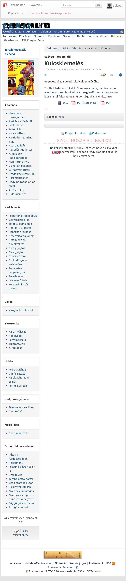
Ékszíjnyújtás (17, 248)
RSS (110, 563)
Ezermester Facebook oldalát (62, 92)
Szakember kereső (83, 31)
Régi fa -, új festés (20, 228)
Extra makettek (18, 433)
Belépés (118, 5)
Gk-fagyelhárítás (19, 170)
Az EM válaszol (18, 133)
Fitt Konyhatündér (33, 40)
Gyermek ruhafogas (21, 491)
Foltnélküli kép (18, 385)
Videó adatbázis (98, 36)
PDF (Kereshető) (85, 103)
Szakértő (68, 36)
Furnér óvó (16, 276)
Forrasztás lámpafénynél (17, 270)
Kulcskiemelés (17, 194)
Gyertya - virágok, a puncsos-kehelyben (21, 497)
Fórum (58, 31)
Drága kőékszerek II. (22, 174)
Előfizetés (39, 36)
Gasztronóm (11, 40)
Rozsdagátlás (17, 145)
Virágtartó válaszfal (21, 310)
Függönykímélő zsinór (23, 503)
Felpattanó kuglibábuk (23, 216)
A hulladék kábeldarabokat (18, 156)
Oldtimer (46, 31)
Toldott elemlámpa (20, 224)
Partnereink (96, 563)
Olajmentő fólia (18, 280)
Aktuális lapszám (13, 31)
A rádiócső (15, 348)
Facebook (54, 36)
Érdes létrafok (17, 256)
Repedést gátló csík (21, 149)
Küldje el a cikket (73, 133)
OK (98, 5)
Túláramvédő (17, 344)
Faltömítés (15, 129)
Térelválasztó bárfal (21, 479)
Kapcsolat (15, 563)
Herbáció (116, 36)
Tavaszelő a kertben (21, 407)
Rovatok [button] (36, 5)
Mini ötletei (16, 125)
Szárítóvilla (15, 475)
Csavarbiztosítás (19, 220)
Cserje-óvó (15, 411)
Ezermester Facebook (63, 567)
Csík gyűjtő (16, 252)
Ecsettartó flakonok (21, 236)
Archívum (32, 31)
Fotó (67, 31)
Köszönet (25, 36)
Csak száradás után (21, 483)
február (76, 48)
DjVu (63, 103)
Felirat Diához (17, 369)
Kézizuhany (16, 463)
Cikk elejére (98, 133)
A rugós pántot (18, 507)
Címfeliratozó (17, 373)
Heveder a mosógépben (17, 115)
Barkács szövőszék (21, 121)
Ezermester (17, 5)
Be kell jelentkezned (62, 148)
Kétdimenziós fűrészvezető (17, 242)
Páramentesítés (18, 178)
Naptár (81, 36)
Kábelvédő (15, 336)
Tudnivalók (9, 36)
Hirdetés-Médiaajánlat (38, 563)
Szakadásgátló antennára (18, 262)
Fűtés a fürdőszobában (18, 456)
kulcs (61, 116)
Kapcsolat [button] (15, 13)
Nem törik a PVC (19, 161)
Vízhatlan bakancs (20, 166)
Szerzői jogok (77, 563)
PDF (105, 103)
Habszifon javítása (20, 232)
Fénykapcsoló (17, 340)
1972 (64, 48)
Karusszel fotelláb (20, 487)
